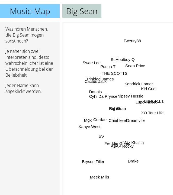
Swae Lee (92, 62)
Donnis (95, 91)
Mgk (88, 120)
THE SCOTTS (115, 74)
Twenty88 (132, 40)
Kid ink (115, 108)
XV (101, 137)
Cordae (100, 120)
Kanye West (89, 125)
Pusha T (108, 66)
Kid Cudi (148, 87)
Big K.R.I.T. (154, 101)
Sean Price (135, 65)
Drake (133, 161)
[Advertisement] (30, 127)
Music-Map (30, 11)
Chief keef (118, 120)
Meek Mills (99, 177)
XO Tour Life (152, 112)
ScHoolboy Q (122, 60)
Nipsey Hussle (130, 96)
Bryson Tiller (92, 160)
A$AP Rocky (122, 146)
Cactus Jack (96, 81)
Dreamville (136, 120)
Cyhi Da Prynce (103, 97)
